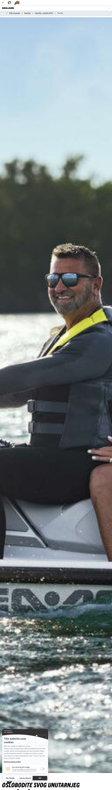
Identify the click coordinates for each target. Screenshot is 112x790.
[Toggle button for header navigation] (3, 2)
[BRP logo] (9, 2)
